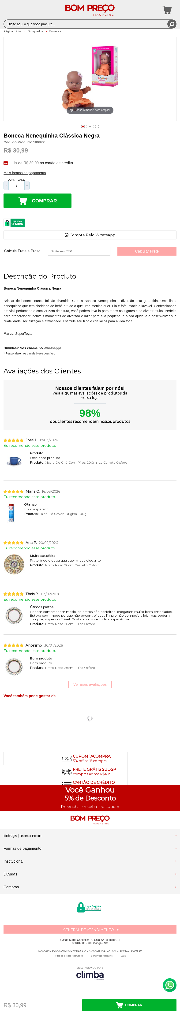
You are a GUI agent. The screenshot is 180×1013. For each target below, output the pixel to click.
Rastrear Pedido (30, 836)
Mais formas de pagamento (25, 173)
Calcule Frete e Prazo (22, 251)
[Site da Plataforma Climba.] (90, 973)
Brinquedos (36, 31)
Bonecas (55, 31)
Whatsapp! (52, 348)
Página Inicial (13, 31)
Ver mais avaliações (90, 684)
